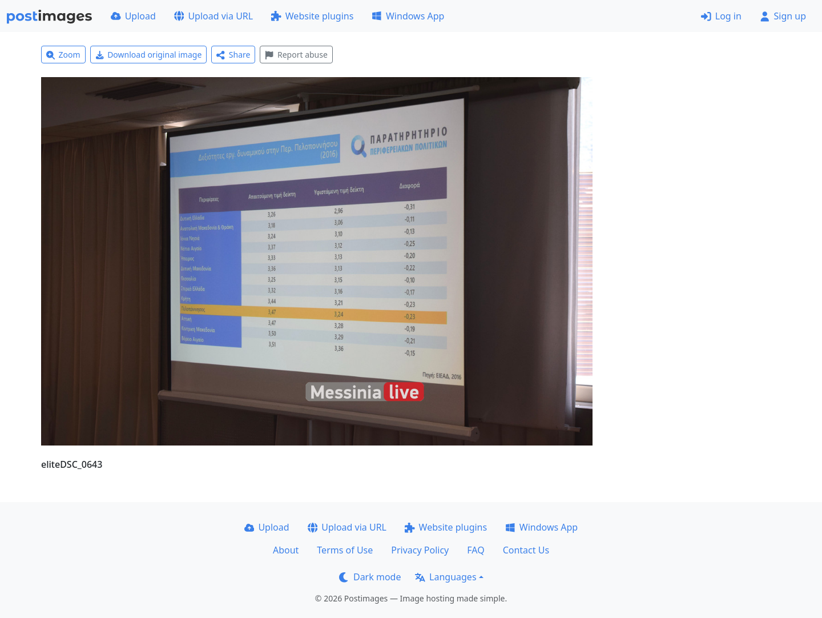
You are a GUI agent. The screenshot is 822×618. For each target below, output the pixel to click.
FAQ (475, 550)
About (286, 550)
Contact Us (526, 550)
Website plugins (312, 16)
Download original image (148, 54)
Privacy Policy (420, 550)
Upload (133, 16)
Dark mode (370, 577)
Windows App (408, 16)
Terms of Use (345, 550)
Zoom (63, 54)
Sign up (783, 16)
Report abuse (296, 54)
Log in (721, 16)
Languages (445, 577)
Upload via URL (213, 16)
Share (233, 54)
